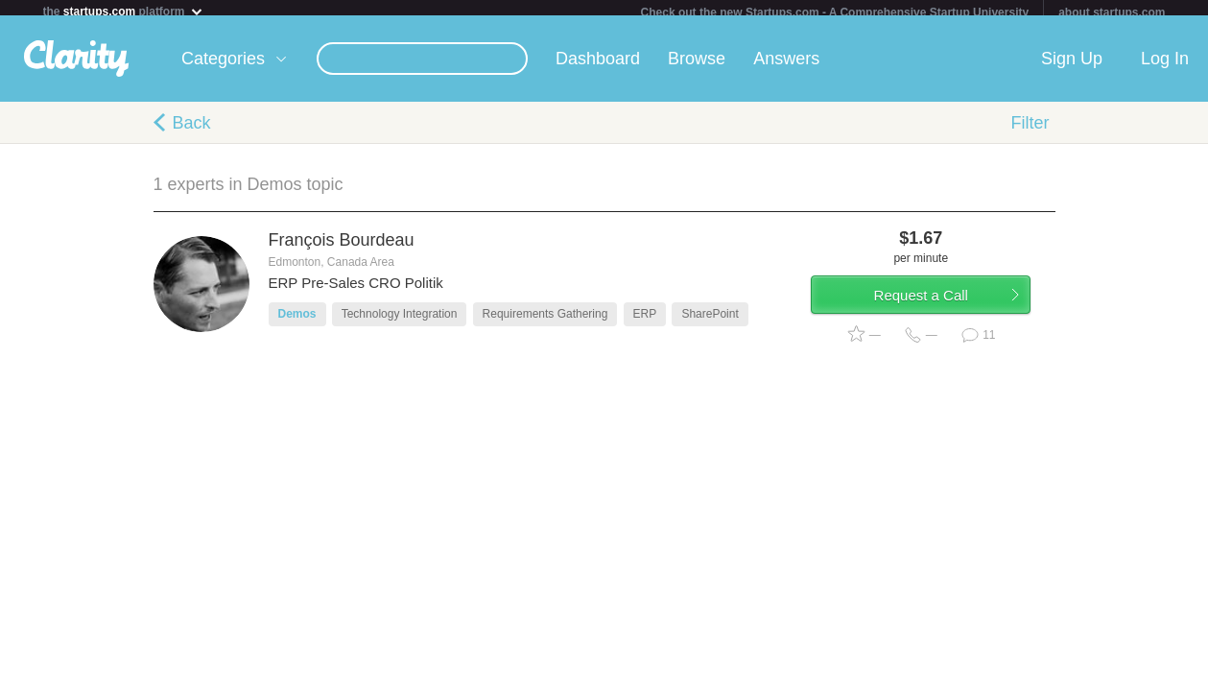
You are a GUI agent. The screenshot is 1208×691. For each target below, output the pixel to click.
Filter (1030, 130)
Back (192, 130)
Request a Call (942, 310)
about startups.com (1111, 12)
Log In (1165, 66)
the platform (123, 11)
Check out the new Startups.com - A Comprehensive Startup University (835, 12)
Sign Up (1071, 66)
